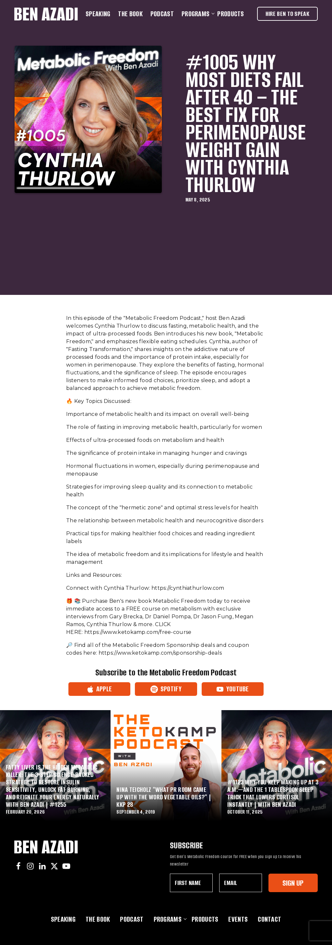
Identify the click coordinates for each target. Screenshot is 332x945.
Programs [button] (197, 14)
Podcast (162, 14)
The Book (130, 14)
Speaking (98, 14)
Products (230, 14)
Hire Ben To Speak (287, 13)
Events (238, 919)
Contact (269, 919)
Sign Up (292, 883)
